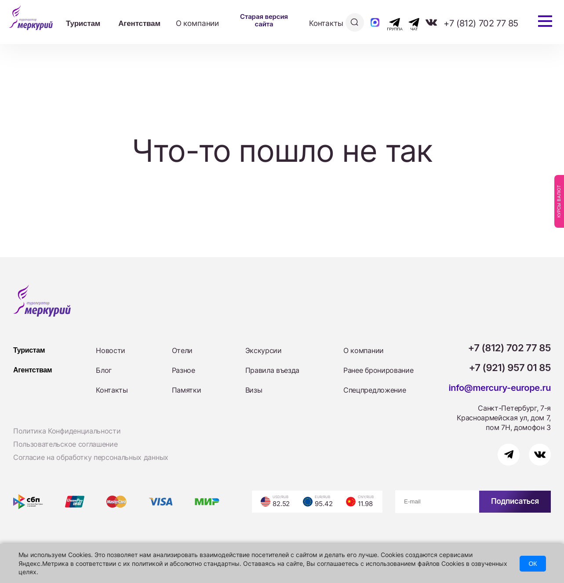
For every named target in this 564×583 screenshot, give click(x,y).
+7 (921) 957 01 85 (510, 367)
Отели (182, 350)
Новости (110, 350)
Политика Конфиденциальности (66, 430)
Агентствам (139, 23)
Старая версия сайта (264, 20)
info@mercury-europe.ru (499, 388)
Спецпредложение (374, 390)
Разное (183, 370)
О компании (197, 23)
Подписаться (515, 501)
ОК (532, 563)
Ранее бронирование (378, 370)
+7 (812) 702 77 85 (481, 23)
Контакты (326, 23)
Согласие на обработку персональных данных (90, 457)
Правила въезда (272, 370)
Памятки (186, 390)
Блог (104, 370)
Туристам (83, 23)
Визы (253, 390)
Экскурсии (263, 350)
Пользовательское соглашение (65, 444)
